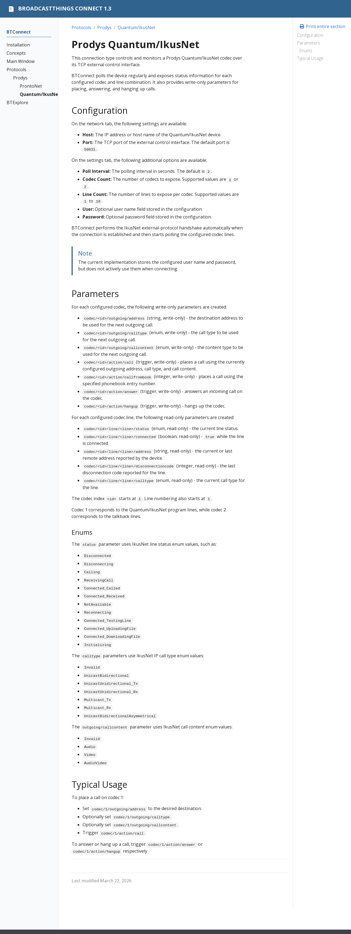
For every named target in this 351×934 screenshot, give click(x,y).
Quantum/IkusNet (136, 27)
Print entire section (322, 26)
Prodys (104, 27)
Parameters (308, 43)
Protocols (81, 27)
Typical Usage (310, 58)
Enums (305, 51)
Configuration (310, 35)
